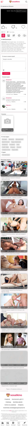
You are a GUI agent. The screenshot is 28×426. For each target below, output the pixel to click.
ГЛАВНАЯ (7, 399)
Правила (21, 405)
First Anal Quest (5, 154)
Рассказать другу (18, 399)
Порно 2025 (15, 149)
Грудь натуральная (15, 142)
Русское (19, 147)
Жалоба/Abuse (17, 402)
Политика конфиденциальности (14, 408)
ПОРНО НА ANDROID (10, 405)
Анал (18, 144)
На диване (12, 144)
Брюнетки (11, 139)
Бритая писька (5, 142)
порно (10, 410)
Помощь (8, 402)
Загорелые (4, 144)
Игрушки (13, 147)
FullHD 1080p (5, 147)
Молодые (4, 139)
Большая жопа (19, 139)
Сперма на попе (6, 149)
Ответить (16, 94)
